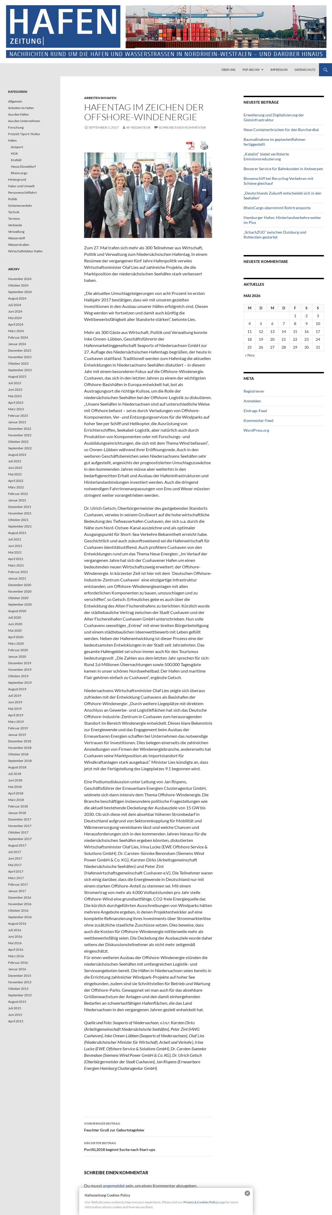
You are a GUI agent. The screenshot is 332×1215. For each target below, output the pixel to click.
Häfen (12, 140)
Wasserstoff (16, 238)
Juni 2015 (15, 1015)
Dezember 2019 (19, 663)
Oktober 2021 (18, 520)
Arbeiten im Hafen (100, 98)
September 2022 (20, 448)
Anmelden (252, 401)
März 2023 (16, 409)
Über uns (228, 69)
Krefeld (16, 160)
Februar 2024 (18, 337)
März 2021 (16, 565)
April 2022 (15, 481)
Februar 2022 (18, 494)
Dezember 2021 (19, 507)
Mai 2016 (15, 943)
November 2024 (19, 279)
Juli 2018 (14, 774)
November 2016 (19, 904)
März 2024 (16, 331)
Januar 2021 (17, 578)
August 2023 (17, 376)
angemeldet (114, 1185)
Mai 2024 (15, 318)
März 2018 (16, 800)
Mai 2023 (15, 396)
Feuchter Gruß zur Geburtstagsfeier (148, 1126)
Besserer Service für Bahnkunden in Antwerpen (283, 168)
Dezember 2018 (19, 741)
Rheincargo (19, 173)
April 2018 (15, 793)
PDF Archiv (251, 69)
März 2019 (16, 722)
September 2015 (20, 995)
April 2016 (15, 949)
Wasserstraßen (18, 245)
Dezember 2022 (19, 429)
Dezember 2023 (19, 350)
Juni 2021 (15, 546)
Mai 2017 (15, 865)
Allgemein (15, 101)
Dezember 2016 (19, 897)
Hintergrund (17, 179)
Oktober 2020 (18, 598)
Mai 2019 (15, 709)
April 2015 (15, 1021)
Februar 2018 (18, 806)
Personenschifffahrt (22, 192)
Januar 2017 (17, 891)
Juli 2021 (14, 539)
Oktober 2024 (18, 285)
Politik (12, 199)
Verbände (15, 225)
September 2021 (20, 526)
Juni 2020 (15, 624)
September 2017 (20, 839)
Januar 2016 (17, 969)
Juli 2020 (14, 617)
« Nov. (250, 355)
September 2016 (20, 917)
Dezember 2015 (19, 976)
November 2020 (19, 591)
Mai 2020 (15, 630)
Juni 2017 (15, 858)
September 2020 (20, 604)
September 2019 (20, 682)
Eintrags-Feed (255, 410)
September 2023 (20, 370)
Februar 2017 (18, 884)
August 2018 (17, 767)
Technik (13, 212)
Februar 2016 (18, 962)
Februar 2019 (18, 728)
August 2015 (17, 1002)
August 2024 (17, 298)
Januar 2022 (17, 500)
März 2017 (16, 878)
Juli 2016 (14, 930)
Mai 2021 (15, 552)
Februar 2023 (18, 416)
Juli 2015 (14, 1008)
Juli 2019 (14, 696)
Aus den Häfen (18, 114)
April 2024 (15, 324)
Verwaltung (16, 232)
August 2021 (17, 533)
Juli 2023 (14, 383)
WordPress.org (256, 430)
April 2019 (15, 715)
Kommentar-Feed (258, 420)
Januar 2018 (17, 813)
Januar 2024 (17, 344)
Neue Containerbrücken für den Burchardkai (281, 129)
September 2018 (20, 761)
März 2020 (16, 643)
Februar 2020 (18, 650)
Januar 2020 (17, 656)
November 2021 (19, 513)
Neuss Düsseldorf (23, 166)
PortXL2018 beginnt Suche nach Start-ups (148, 1146)
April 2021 (15, 559)
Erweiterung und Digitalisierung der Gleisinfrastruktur (274, 117)
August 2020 (17, 611)
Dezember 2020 (19, 585)
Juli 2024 (14, 305)
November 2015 (19, 982)
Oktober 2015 (18, 989)
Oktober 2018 (18, 754)
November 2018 (19, 748)
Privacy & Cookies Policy (200, 1202)
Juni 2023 (15, 389)
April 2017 (15, 871)
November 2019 (19, 669)
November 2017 (19, 826)
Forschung (16, 127)
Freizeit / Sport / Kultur (24, 134)
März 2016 (16, 956)
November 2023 (19, 357)
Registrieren (254, 391)
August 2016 (17, 923)
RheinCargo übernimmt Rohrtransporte (277, 207)
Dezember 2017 (19, 819)
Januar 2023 (17, 422)
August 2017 (17, 845)
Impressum (279, 69)
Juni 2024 (15, 311)
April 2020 (15, 637)
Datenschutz (305, 69)
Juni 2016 (15, 936)
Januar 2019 (17, 735)
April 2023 (15, 402)
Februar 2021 (18, 572)
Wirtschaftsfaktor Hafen (25, 251)
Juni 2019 (15, 702)
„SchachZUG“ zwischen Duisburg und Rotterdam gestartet (275, 234)
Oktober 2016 (18, 910)
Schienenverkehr (20, 205)
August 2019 (17, 689)
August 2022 (17, 455)
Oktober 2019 (18, 676)
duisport (17, 147)
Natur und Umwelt (21, 186)
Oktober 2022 (18, 442)
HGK (14, 153)
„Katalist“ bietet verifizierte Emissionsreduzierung (266, 156)
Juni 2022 (15, 468)
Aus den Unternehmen (24, 121)
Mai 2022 (15, 474)
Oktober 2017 (18, 832)
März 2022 (16, 487)
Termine (14, 219)
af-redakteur (138, 127)
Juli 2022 (14, 461)
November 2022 (19, 435)
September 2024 (20, 292)
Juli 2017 (14, 852)
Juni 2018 (15, 780)
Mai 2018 (15, 787)
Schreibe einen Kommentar (182, 127)
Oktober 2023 (18, 363)
